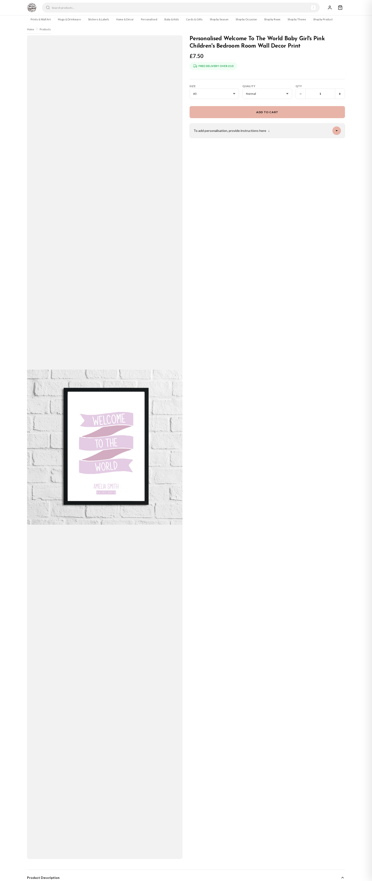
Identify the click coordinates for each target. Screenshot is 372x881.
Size (192, 86)
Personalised (149, 19)
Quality (248, 86)
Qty (299, 86)
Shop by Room (272, 19)
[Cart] (340, 7)
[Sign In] (330, 7)
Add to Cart (267, 112)
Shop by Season (219, 19)
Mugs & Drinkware (69, 19)
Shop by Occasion (246, 19)
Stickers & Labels (98, 19)
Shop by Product (323, 19)
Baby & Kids (171, 19)
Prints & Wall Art (41, 19)
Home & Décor (125, 19)
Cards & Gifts (194, 19)
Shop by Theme (297, 19)
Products (45, 29)
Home (30, 29)
